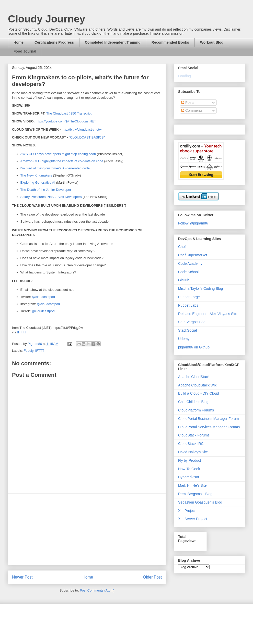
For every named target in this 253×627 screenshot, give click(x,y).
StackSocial (187, 330)
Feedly (28, 351)
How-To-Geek (189, 469)
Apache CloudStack (194, 377)
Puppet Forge (189, 297)
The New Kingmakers (36, 175)
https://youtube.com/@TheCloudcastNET (66, 121)
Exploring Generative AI (37, 182)
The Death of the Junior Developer (45, 190)
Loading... (186, 76)
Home (19, 42)
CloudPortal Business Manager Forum (208, 419)
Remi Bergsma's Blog (195, 494)
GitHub (183, 280)
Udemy (183, 339)
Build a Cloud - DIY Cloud (198, 393)
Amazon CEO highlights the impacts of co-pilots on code (61, 161)
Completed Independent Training (113, 42)
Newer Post (22, 577)
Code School (188, 272)
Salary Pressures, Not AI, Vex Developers (51, 197)
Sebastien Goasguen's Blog (200, 502)
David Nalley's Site (193, 452)
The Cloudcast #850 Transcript (68, 113)
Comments (192, 110)
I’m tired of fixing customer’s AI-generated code (55, 168)
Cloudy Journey (46, 18)
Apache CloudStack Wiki (197, 385)
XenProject (186, 511)
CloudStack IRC (191, 444)
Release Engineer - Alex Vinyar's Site (207, 314)
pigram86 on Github (194, 347)
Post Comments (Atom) (97, 590)
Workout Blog (212, 42)
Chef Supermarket (192, 255)
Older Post (152, 577)
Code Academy (190, 263)
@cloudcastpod (43, 297)
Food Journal (25, 51)
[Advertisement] (87, 529)
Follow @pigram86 (193, 223)
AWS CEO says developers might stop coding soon (58, 154)
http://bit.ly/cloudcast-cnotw (81, 129)
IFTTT (21, 332)
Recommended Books (170, 42)
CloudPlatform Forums (196, 410)
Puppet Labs (188, 305)
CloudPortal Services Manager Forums (209, 427)
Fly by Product (189, 460)
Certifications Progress (54, 42)
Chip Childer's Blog (193, 402)
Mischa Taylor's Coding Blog (200, 288)
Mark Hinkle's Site (192, 485)
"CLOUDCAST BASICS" (87, 137)
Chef (182, 247)
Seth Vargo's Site (191, 322)
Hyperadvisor (188, 477)
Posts (187, 103)
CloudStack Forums (194, 435)
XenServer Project (192, 519)
